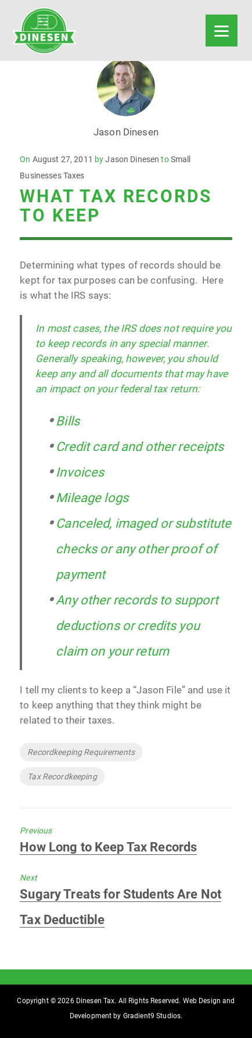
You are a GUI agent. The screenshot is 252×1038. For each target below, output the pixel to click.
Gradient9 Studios (152, 1016)
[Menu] (221, 30)
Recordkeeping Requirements (81, 752)
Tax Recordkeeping (61, 776)
